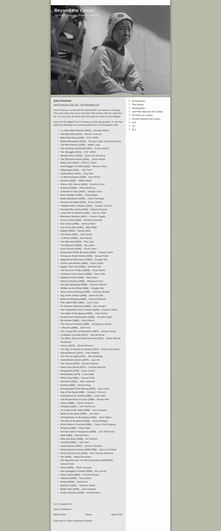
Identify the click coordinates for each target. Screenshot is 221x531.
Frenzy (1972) (67, 345)
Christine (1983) (68, 381)
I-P (133, 126)
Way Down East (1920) (72, 137)
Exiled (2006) (67, 481)
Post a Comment (62, 509)
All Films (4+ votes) (142, 115)
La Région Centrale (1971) (74, 335)
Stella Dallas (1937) (70, 173)
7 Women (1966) (69, 327)
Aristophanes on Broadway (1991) (78, 417)
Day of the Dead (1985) (72, 392)
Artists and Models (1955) (74, 263)
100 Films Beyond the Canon (147, 111)
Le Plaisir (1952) (69, 238)
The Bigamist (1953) (71, 245)
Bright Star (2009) (69, 489)
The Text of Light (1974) (72, 356)
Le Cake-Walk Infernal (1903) (75, 130)
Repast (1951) (67, 230)
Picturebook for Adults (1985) (76, 395)
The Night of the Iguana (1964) (76, 313)
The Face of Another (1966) (74, 324)
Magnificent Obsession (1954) (76, 259)
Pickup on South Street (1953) (76, 256)
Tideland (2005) (68, 478)
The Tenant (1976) (69, 363)
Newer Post (60, 514)
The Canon (138, 104)
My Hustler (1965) (69, 320)
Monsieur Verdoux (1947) (73, 216)
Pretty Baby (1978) (70, 374)
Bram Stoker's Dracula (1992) (76, 424)
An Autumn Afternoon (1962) (75, 306)
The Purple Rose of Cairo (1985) (77, 399)
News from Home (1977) (73, 367)
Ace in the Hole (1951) (72, 227)
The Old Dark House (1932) (74, 159)
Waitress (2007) (68, 485)
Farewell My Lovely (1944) (74, 209)
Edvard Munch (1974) (71, 353)
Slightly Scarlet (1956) (72, 277)
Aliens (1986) (67, 403)
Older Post (117, 514)
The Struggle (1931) (70, 152)
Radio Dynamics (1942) (72, 198)
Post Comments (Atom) (79, 520)
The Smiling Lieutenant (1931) (76, 148)
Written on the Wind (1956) (74, 288)
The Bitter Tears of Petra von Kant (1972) (82, 338)
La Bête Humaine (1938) (73, 177)
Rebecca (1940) (68, 188)
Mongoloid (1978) (69, 370)
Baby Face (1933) (69, 162)
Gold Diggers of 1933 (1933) (75, 166)
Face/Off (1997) (68, 442)
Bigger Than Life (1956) (72, 266)
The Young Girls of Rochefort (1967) (79, 331)
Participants (138, 108)
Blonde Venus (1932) (71, 155)
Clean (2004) (67, 467)
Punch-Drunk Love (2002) (74, 453)
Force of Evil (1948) (70, 220)
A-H (134, 122)
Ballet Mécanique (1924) (73, 141)
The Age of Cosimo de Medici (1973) (79, 349)
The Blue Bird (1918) (71, 134)
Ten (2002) (65, 456)
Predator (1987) (68, 406)
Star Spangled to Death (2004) (76, 471)
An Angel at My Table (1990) (75, 410)
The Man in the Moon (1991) (75, 421)
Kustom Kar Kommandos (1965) (77, 317)
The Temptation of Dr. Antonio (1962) (79, 309)
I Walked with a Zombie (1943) (76, 205)
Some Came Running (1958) (75, 291)
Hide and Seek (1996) (71, 439)
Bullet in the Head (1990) (73, 413)
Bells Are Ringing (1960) (73, 299)
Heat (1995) (66, 435)
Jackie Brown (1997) (71, 446)
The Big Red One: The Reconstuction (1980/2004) (86, 460)
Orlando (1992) (68, 428)
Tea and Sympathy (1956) (73, 284)
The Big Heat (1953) (70, 241)
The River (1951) (69, 234)
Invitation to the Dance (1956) (76, 274)
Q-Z (134, 129)
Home (88, 514)
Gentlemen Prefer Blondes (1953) (78, 252)
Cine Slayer (114, 116)
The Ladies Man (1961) (72, 302)
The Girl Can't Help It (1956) (75, 270)
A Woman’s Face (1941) (72, 191)
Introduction (138, 101)
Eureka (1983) (67, 385)
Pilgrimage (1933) (69, 170)
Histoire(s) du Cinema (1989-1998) (78, 449)
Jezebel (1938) (68, 180)
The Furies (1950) (69, 223)
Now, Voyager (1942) (71, 195)
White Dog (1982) (69, 378)
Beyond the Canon (74, 10)
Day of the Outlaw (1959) (73, 295)
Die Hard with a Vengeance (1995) (78, 431)
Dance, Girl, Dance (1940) (73, 184)
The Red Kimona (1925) (72, 144)
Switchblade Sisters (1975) (74, 360)
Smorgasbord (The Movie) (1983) (77, 388)
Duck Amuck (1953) (70, 248)
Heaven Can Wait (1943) (73, 202)
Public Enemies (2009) (72, 492)
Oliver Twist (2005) (70, 474)
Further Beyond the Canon (146, 119)
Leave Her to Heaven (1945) (75, 213)
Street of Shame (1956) (72, 281)
